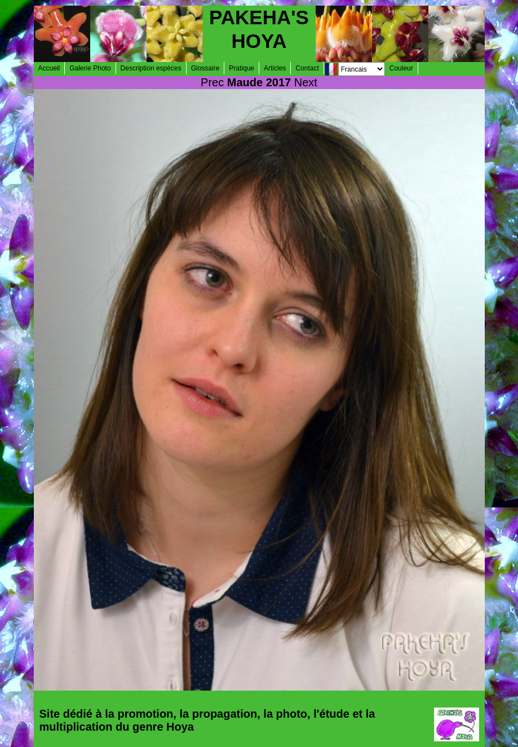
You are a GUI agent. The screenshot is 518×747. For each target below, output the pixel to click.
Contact (306, 68)
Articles (275, 68)
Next (305, 82)
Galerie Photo (89, 68)
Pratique (241, 68)
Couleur (401, 68)
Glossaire (205, 68)
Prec (212, 82)
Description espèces (151, 68)
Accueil (49, 68)
